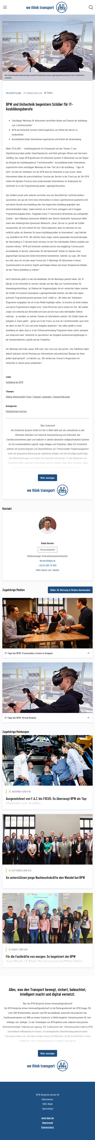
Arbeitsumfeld (19, 396)
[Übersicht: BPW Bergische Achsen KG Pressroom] (46, 7)
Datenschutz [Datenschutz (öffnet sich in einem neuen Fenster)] (47, 1127)
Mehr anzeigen (47, 477)
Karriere (23, 411)
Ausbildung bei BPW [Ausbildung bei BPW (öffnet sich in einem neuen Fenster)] (14, 382)
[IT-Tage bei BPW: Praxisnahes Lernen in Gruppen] (47, 623)
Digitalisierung (12, 411)
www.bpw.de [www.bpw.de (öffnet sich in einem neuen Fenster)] (47, 1117)
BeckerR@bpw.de (47, 560)
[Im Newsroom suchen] (91, 7)
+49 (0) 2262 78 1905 (48, 565)
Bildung (9, 396)
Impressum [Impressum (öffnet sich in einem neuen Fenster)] (47, 1122)
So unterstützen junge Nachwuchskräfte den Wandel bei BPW (45, 877)
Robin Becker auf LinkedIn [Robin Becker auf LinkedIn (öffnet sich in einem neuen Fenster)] (47, 570)
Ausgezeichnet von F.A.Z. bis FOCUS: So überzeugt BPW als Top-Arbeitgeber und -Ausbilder (46, 801)
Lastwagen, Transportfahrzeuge (56, 396)
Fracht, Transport (33, 396)
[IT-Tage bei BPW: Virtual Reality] (47, 687)
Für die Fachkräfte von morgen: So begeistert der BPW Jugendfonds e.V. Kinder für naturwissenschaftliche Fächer (44, 958)
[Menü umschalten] (5, 7)
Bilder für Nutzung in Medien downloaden (70, 589)
